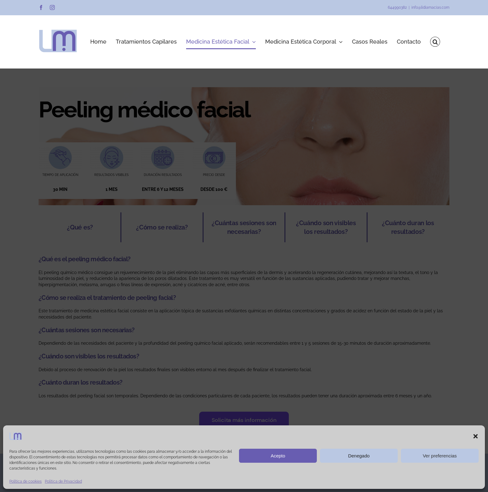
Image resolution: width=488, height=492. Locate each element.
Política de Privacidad (63, 481)
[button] (475, 436)
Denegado (358, 455)
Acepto (278, 455)
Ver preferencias (440, 455)
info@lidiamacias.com (430, 7)
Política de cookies (25, 481)
